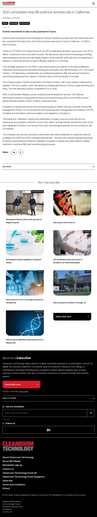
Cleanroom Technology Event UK (20, 473)
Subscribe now (63, 316)
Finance (88, 191)
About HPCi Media (12, 461)
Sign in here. (24, 391)
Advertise (8, 480)
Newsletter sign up (12, 465)
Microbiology (13, 23)
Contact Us (8, 469)
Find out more (9, 398)
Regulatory (87, 231)
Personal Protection (37, 191)
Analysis (5, 23)
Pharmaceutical (24, 23)
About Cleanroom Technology (18, 457)
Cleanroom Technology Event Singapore (24, 477)
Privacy (6, 488)
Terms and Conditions (14, 484)
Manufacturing (39, 311)
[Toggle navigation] (93, 3)
